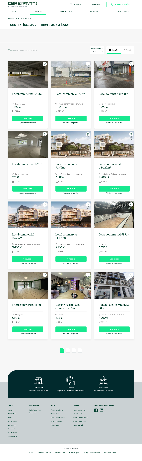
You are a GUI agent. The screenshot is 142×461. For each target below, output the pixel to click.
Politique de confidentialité (92, 453)
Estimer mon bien (65, 12)
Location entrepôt (78, 425)
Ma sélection (75, 4)
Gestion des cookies (110, 453)
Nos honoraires (12, 432)
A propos (10, 410)
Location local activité (79, 421)
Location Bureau (78, 414)
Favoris (44, 64)
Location (38, 12)
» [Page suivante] (80, 350)
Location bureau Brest (79, 410)
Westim (10, 417)
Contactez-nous (12, 436)
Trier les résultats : (97, 48)
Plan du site (29, 453)
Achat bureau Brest (57, 410)
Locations (16, 18)
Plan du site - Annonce (44, 453)
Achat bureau (55, 414)
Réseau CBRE (94, 12)
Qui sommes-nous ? (123, 12)
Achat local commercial (58, 417)
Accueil (10, 18)
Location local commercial (80, 417)
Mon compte (94, 4)
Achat (14, 12)
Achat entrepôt (55, 425)
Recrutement (11, 425)
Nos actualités (12, 429)
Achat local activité (56, 421)
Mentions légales (74, 453)
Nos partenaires (12, 421)
